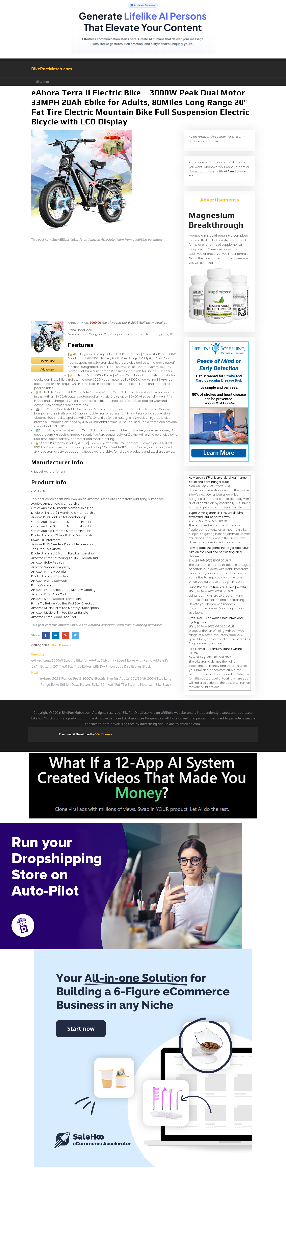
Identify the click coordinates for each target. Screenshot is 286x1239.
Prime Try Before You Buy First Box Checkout (63, 603)
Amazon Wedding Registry (50, 567)
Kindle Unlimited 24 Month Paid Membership (63, 512)
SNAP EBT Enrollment (45, 540)
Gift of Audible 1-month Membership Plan (61, 531)
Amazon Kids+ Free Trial (48, 594)
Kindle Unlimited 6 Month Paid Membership (62, 553)
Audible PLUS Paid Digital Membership (58, 517)
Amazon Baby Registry (47, 562)
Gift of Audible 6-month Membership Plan (62, 526)
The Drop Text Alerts (46, 549)
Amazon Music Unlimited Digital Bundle (59, 612)
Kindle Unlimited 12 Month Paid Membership (63, 535)
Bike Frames (61, 645)
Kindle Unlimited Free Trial (49, 576)
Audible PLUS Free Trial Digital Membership (62, 544)
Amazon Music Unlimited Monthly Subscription (65, 608)
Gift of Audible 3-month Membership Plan (62, 522)
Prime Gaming (41, 585)
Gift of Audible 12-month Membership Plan (62, 508)
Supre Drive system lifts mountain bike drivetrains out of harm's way (216, 515)
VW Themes (103, 734)
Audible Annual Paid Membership (55, 503)
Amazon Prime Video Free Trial (53, 617)
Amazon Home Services (49, 580)
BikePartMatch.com (51, 68)
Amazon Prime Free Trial (48, 571)
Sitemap (42, 81)
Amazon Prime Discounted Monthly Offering (63, 590)
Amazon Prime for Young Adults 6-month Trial (64, 558)
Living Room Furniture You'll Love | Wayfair (218, 587)
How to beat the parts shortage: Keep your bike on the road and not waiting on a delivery (219, 552)
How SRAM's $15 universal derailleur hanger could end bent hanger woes (218, 480)
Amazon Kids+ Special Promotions (56, 599)
